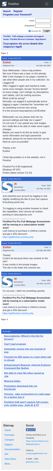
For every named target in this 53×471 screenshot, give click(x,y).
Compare (9, 439)
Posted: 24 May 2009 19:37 (11, 179)
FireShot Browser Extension (22, 39)
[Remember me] (30, 31)
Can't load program (15, 344)
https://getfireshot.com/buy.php (18, 237)
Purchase (9, 435)
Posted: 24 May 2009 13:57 (11, 58)
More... (8, 463)
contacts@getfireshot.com (36, 453)
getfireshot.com (32, 462)
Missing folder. (12, 381)
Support (9, 444)
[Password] (43, 25)
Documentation (12, 449)
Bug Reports (40, 39)
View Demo (10, 459)
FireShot (10, 4)
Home (8, 430)
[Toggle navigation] (47, 4)
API (6, 454)
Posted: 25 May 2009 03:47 (11, 274)
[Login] (43, 20)
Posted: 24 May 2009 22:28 (11, 243)
